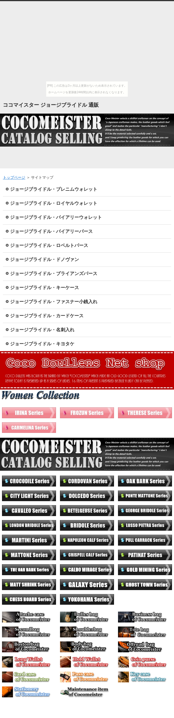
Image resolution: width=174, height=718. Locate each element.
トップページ (14, 177)
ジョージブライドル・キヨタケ (42, 343)
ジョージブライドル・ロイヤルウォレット (53, 203)
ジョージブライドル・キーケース (44, 287)
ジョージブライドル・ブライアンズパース (53, 273)
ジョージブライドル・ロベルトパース (49, 245)
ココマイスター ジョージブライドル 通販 (51, 105)
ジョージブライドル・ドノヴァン (44, 259)
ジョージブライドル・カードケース (47, 315)
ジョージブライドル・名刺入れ (42, 329)
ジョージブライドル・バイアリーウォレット (56, 217)
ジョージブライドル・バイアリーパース (51, 231)
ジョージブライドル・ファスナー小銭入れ (53, 301)
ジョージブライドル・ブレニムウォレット (53, 189)
